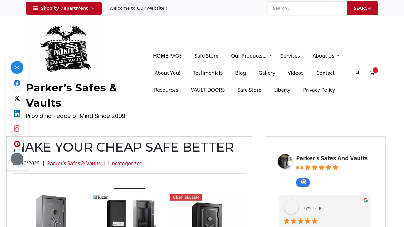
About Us (324, 55)
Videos (296, 72)
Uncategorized (125, 163)
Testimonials (208, 72)
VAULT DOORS (208, 89)
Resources (166, 89)
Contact (325, 72)
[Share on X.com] (17, 98)
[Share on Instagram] (17, 128)
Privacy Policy (319, 89)
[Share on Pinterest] (17, 143)
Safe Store (206, 55)
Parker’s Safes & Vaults (74, 163)
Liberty (282, 89)
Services (290, 55)
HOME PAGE (167, 55)
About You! (168, 72)
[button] (17, 67)
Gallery (266, 72)
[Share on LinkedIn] (17, 113)
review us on (303, 181)
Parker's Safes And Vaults (332, 158)
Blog (240, 72)
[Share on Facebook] (17, 83)
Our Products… (248, 55)
